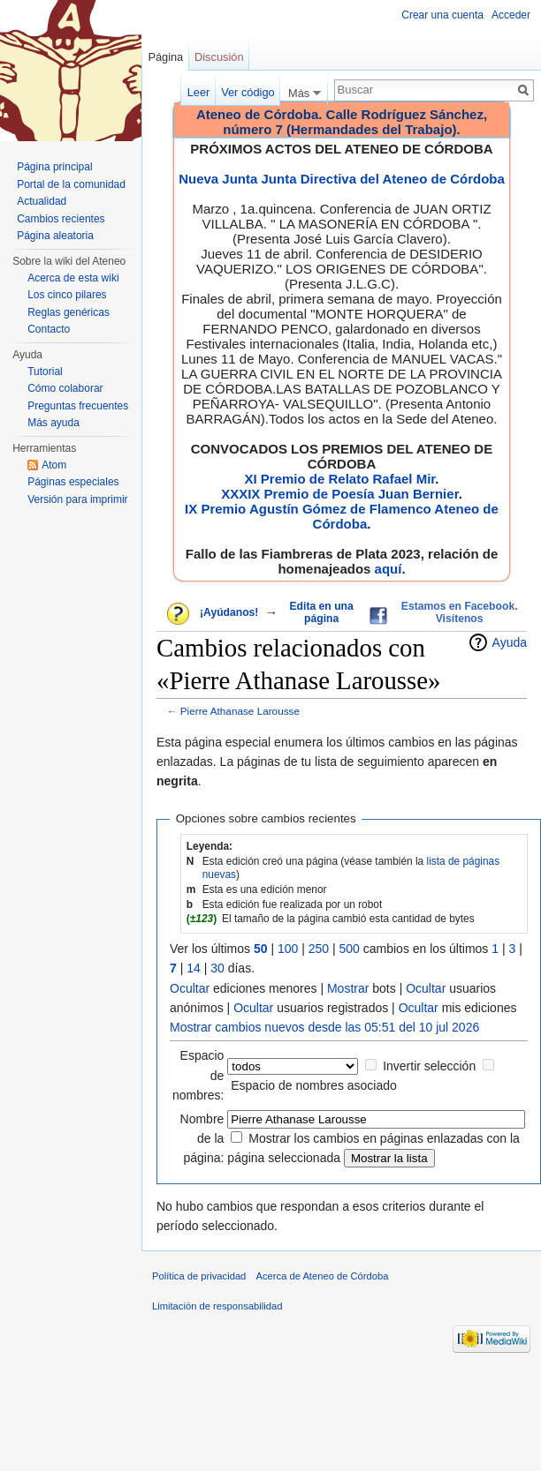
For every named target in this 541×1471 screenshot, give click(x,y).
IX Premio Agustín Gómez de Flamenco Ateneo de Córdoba (342, 516)
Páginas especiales (72, 482)
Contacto (48, 329)
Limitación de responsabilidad (217, 1306)
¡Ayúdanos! (229, 612)
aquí (388, 568)
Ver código (247, 92)
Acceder (510, 15)
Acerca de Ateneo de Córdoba (322, 1276)
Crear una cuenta (442, 15)
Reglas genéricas (68, 312)
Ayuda (509, 642)
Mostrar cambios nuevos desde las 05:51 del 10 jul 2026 (324, 1027)
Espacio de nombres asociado (314, 1085)
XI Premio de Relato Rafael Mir (339, 478)
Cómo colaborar (65, 388)
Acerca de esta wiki (72, 278)
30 (217, 968)
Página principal (54, 167)
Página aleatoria (55, 235)
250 (319, 949)
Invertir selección (429, 1066)
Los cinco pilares (66, 295)
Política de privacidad (199, 1276)
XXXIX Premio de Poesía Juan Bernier (339, 493)
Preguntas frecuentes (77, 406)
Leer (198, 92)
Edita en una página (322, 612)
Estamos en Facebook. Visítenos (459, 612)
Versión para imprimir (77, 499)
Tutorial (45, 371)
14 (194, 968)
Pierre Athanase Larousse (240, 711)
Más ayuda (53, 423)
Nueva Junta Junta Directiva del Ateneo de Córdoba (342, 178)
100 (288, 949)
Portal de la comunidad (71, 184)
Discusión (218, 57)
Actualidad (41, 201)
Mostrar (348, 988)
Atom (54, 465)
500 (349, 949)
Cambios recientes (60, 219)
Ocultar (190, 988)
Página (165, 57)
